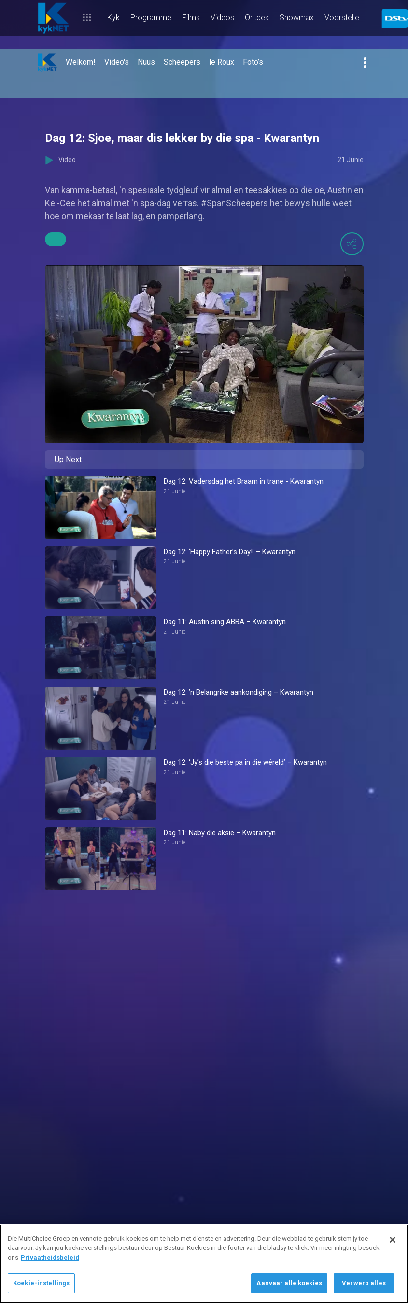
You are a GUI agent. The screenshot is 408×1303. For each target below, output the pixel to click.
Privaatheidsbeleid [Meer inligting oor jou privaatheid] (50, 1257)
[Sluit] (392, 1239)
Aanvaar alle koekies (289, 1283)
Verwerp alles (364, 1283)
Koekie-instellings (41, 1283)
